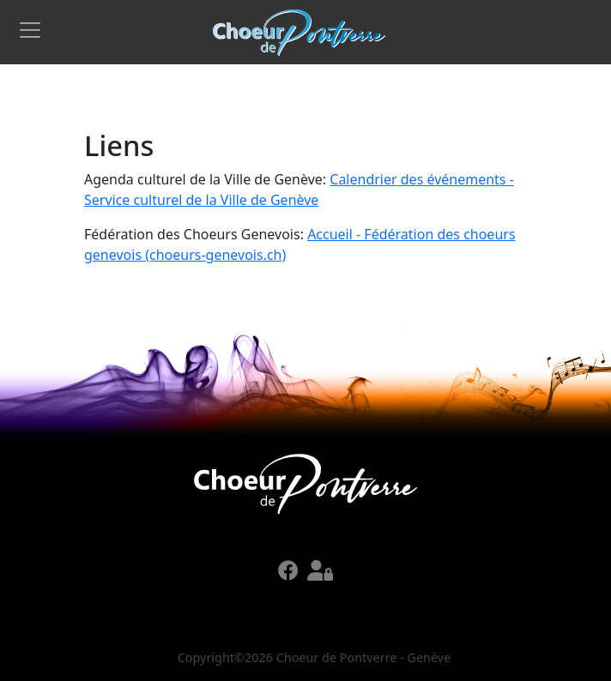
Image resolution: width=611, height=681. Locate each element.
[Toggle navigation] (30, 30)
